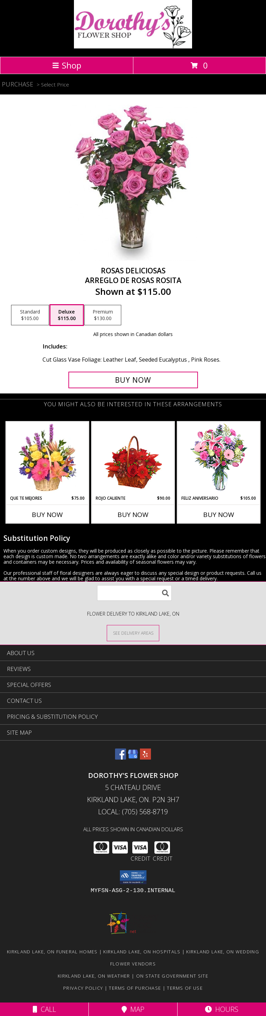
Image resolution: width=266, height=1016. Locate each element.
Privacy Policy (83, 988)
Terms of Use (185, 988)
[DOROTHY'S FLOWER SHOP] (133, 46)
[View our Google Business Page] (133, 757)
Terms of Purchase (135, 988)
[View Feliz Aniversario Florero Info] (219, 459)
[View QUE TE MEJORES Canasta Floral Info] (47, 458)
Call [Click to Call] (44, 1009)
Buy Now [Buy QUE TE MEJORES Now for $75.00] (47, 514)
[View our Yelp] (145, 757)
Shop (66, 65)
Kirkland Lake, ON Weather (94, 976)
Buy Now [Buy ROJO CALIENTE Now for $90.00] (133, 514)
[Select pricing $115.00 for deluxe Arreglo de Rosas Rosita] (66, 315)
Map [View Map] (133, 1009)
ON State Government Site (172, 976)
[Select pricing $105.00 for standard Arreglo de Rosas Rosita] (30, 315)
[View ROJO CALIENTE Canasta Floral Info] (133, 459)
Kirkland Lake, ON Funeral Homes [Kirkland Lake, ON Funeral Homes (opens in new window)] (52, 952)
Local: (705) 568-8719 (133, 811)
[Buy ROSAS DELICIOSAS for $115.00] (133, 380)
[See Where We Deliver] (133, 632)
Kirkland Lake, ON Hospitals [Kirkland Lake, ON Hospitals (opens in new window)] (141, 952)
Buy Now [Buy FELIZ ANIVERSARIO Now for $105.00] (218, 514)
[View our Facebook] (120, 757)
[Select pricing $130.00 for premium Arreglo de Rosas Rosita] (103, 315)
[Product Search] (134, 593)
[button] (133, 877)
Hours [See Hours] (221, 1009)
